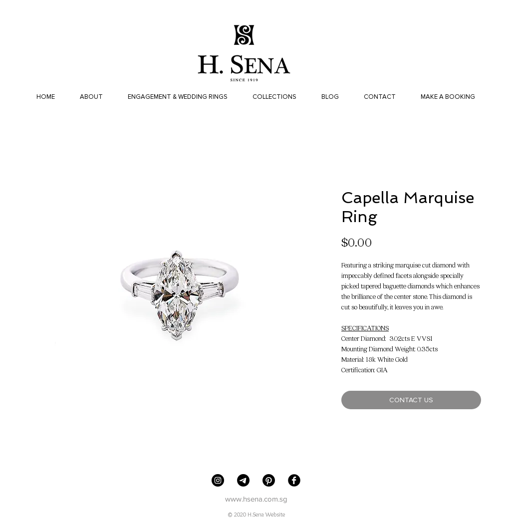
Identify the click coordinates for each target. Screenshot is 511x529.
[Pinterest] (268, 480)
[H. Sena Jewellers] (218, 480)
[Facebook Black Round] (294, 480)
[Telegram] (243, 480)
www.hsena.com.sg (256, 499)
